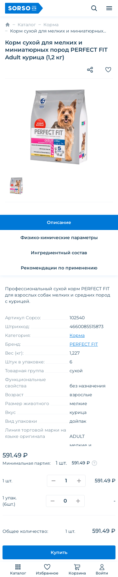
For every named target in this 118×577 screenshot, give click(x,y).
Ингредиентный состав (59, 253)
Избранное (47, 569)
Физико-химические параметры (59, 237)
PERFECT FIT (84, 344)
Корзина (77, 569)
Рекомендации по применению (59, 268)
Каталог (18, 569)
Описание (59, 222)
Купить (59, 552)
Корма (51, 24)
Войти (102, 569)
